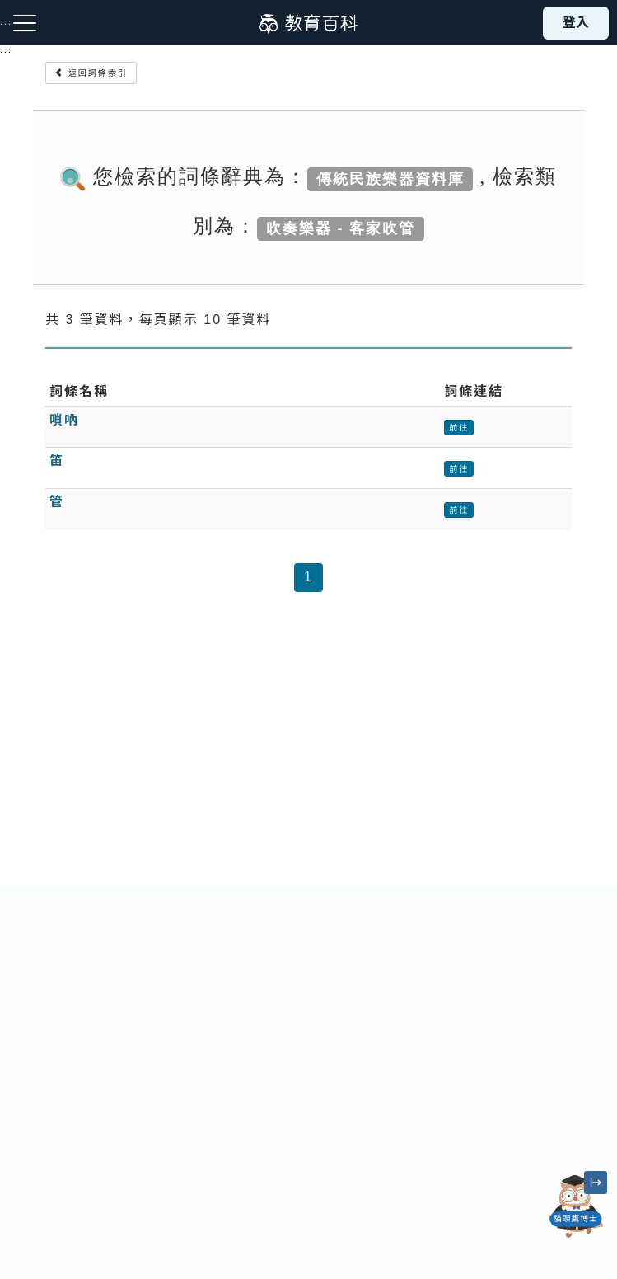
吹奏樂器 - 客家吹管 (340, 227)
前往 (459, 427)
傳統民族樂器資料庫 (390, 178)
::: (6, 50)
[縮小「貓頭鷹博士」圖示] (595, 1182)
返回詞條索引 (91, 73)
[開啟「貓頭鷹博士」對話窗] (576, 1206)
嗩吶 (64, 420)
